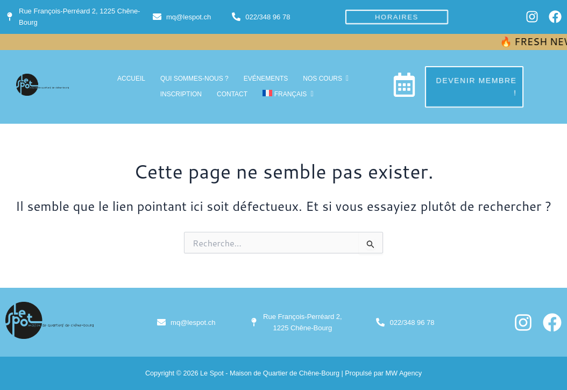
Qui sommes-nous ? (194, 78)
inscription (181, 94)
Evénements (266, 78)
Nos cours (324, 78)
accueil (131, 78)
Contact (232, 94)
